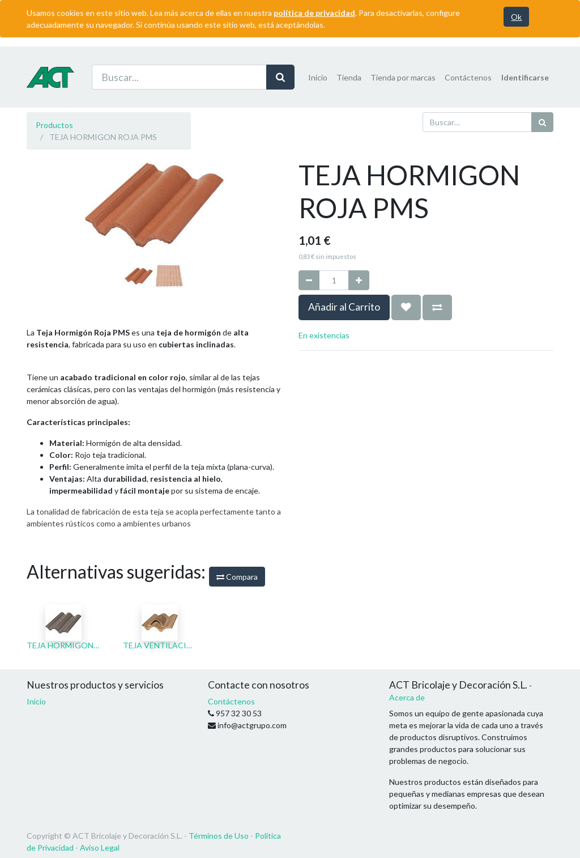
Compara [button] (237, 576)
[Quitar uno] (308, 280)
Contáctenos (231, 701)
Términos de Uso (219, 835)
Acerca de (407, 697)
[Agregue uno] (358, 280)
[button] (46, 272)
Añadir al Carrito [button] (344, 307)
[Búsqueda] (542, 122)
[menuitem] (318, 77)
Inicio (36, 701)
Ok (516, 17)
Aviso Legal (100, 847)
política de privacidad (314, 13)
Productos (54, 125)
